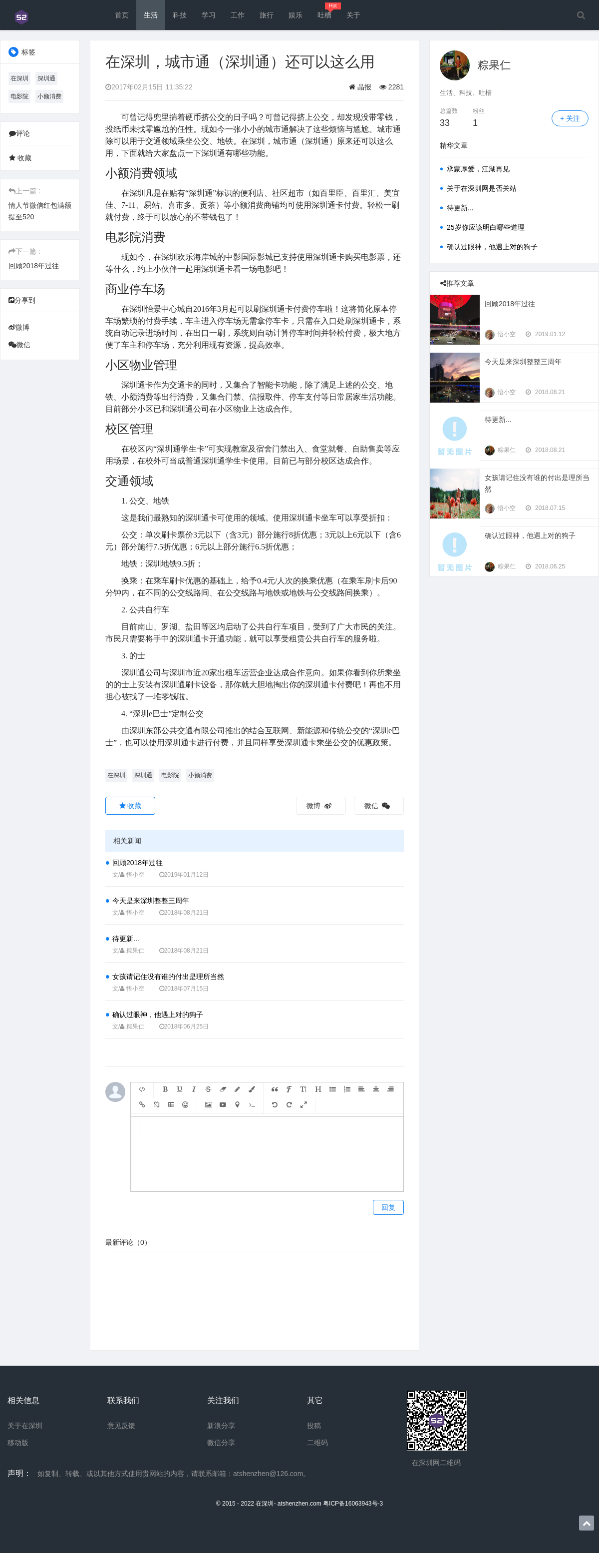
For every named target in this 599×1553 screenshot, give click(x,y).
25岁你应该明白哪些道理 (486, 227)
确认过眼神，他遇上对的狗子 (157, 1015)
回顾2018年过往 (33, 266)
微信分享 (221, 1443)
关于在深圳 (24, 1426)
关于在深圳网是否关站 (482, 188)
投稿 (314, 1426)
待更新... (125, 939)
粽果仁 (494, 65)
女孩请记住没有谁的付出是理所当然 (168, 977)
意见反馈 (121, 1426)
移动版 (17, 1443)
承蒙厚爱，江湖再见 (478, 169)
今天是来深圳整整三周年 (150, 901)
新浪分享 (221, 1426)
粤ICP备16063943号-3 (353, 1503)
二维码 (317, 1443)
